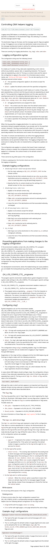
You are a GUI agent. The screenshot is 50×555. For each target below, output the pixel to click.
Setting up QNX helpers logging (18, 77)
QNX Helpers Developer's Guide (10, 16)
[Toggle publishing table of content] (2, 19)
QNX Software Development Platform (17, 12)
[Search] (34, 5)
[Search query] (25, 5)
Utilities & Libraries (36, 12)
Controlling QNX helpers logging (35, 16)
